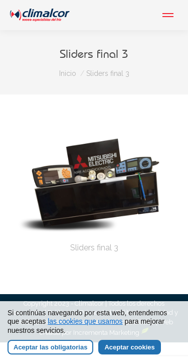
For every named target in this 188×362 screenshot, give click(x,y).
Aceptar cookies (129, 347)
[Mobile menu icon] (168, 15)
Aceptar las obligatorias (50, 347)
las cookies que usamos (85, 321)
